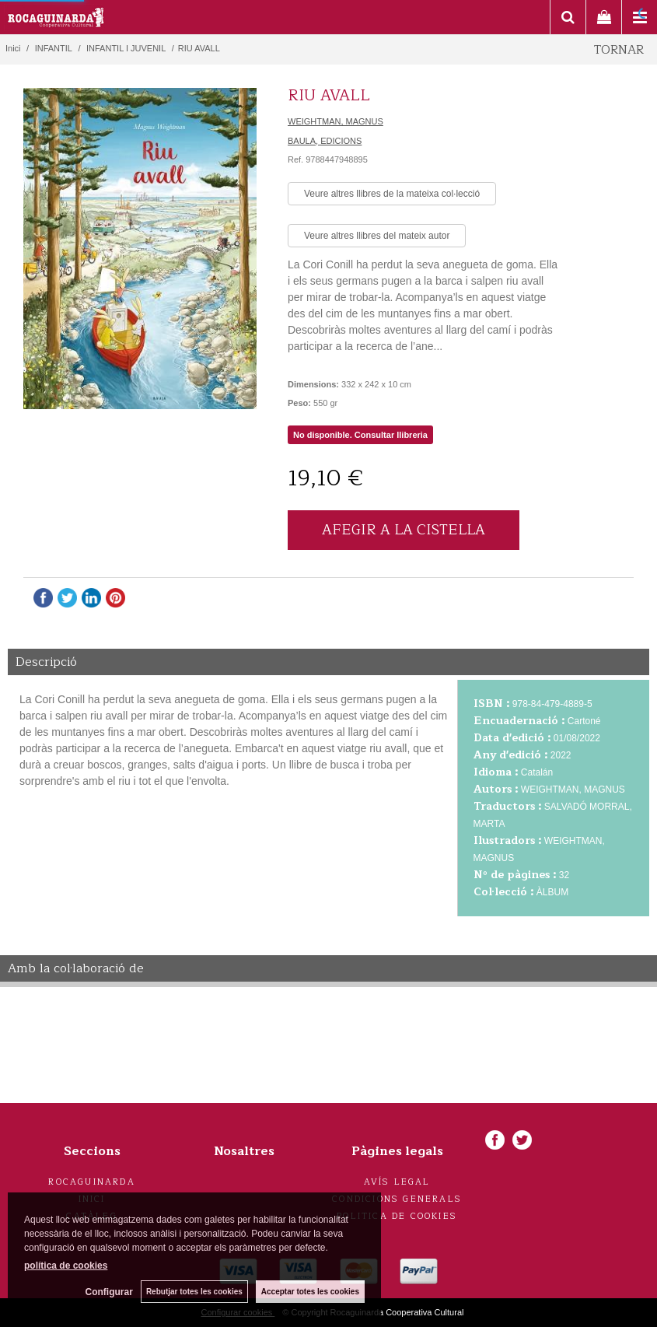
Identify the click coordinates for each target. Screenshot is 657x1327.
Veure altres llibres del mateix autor (376, 235)
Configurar (109, 1292)
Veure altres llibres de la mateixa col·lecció (392, 193)
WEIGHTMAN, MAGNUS (335, 121)
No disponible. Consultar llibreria (360, 434)
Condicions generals (397, 1199)
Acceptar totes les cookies (310, 1291)
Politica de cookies (397, 1216)
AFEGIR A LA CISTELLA (403, 529)
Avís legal (397, 1182)
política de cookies (65, 1265)
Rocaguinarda (91, 1182)
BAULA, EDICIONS (325, 140)
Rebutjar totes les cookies (194, 1291)
